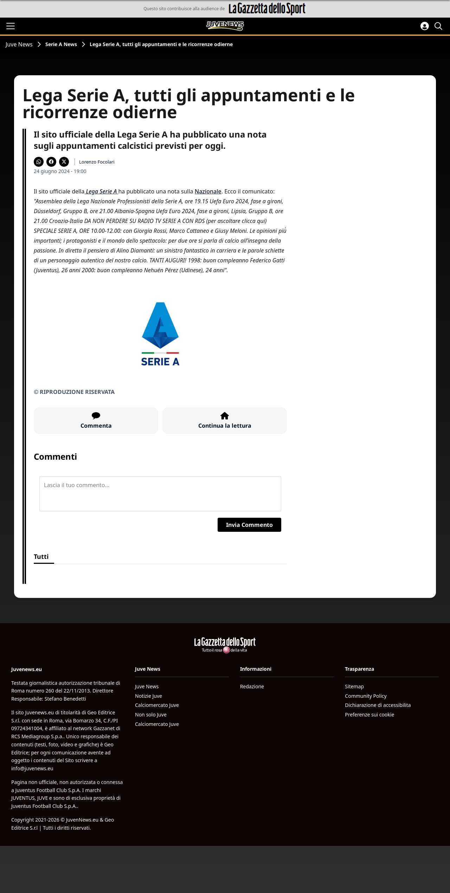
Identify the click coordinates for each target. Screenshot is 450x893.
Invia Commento (249, 525)
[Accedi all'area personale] (424, 26)
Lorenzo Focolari (97, 162)
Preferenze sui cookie (369, 714)
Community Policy (365, 696)
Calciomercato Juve (157, 705)
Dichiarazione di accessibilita (378, 705)
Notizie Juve (148, 696)
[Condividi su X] (64, 162)
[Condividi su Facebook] (51, 162)
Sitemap (354, 686)
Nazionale (208, 191)
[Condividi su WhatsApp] (39, 162)
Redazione (252, 686)
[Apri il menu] (10, 26)
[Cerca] (439, 26)
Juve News (19, 44)
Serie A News (61, 44)
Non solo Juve (151, 714)
